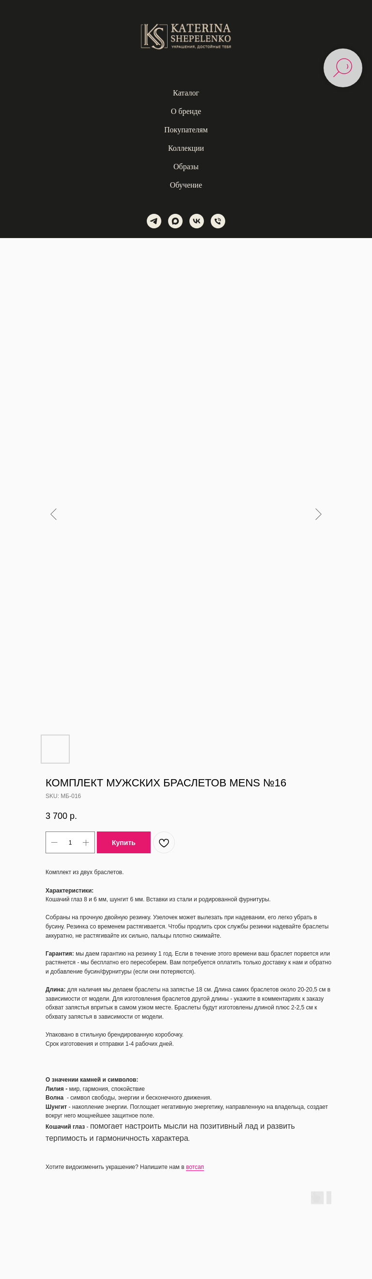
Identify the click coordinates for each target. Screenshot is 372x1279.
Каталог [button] (186, 93)
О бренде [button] (186, 111)
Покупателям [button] (186, 130)
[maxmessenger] (175, 221)
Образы (186, 166)
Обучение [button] (186, 185)
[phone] (218, 221)
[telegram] (154, 221)
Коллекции (186, 148)
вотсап (195, 1167)
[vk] (196, 221)
